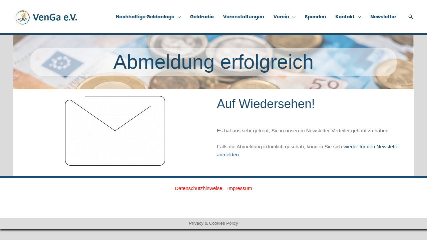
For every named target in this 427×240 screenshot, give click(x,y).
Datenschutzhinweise (199, 188)
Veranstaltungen (243, 16)
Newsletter (383, 16)
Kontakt (345, 16)
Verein (281, 16)
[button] (411, 17)
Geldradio (202, 16)
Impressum (239, 188)
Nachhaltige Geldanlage (145, 16)
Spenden (315, 16)
